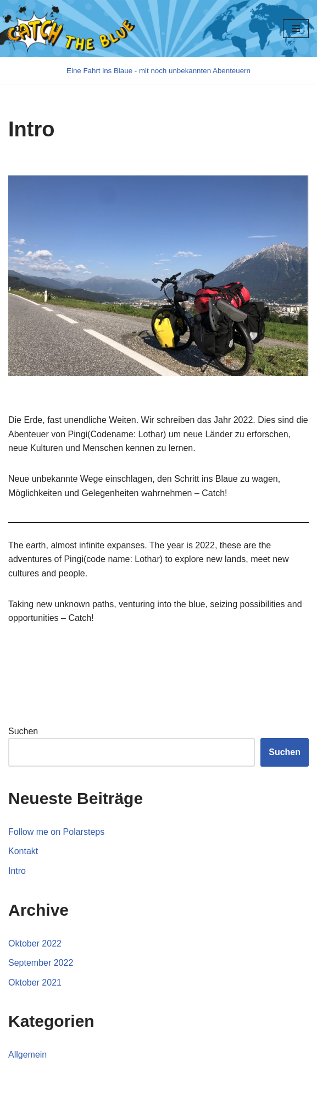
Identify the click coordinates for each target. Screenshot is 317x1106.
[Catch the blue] (158, 70)
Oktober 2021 (35, 982)
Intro (17, 871)
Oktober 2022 (35, 943)
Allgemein (27, 1054)
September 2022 (40, 962)
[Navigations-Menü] (296, 28)
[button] (18, 29)
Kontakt (23, 851)
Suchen (23, 731)
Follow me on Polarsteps (56, 832)
